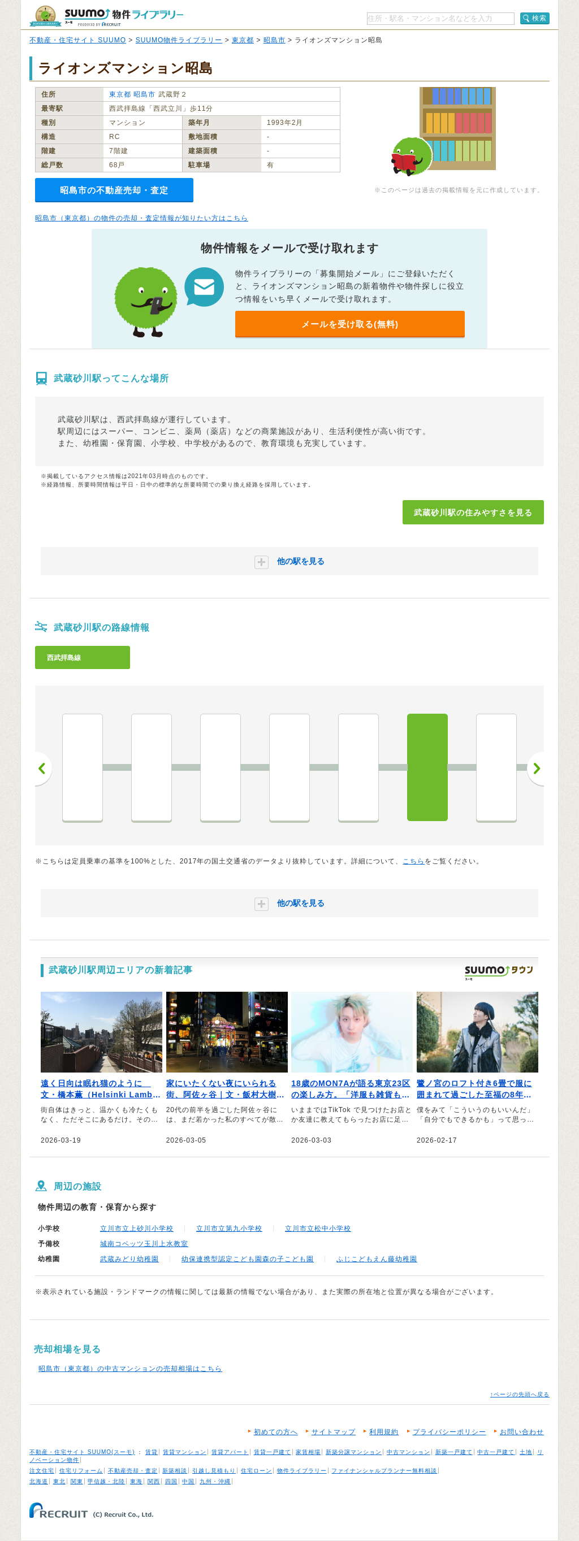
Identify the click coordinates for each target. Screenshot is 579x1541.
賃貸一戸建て (272, 1452)
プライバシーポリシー (449, 1432)
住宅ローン (256, 1471)
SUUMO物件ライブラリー (179, 40)
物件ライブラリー (302, 1471)
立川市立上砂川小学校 (137, 1228)
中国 (188, 1481)
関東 (77, 1481)
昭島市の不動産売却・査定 (114, 190)
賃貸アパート (230, 1452)
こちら (414, 861)
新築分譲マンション (354, 1452)
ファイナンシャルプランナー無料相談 (384, 1471)
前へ (43, 768)
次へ (535, 768)
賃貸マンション (184, 1452)
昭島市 (274, 40)
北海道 (38, 1481)
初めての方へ (276, 1432)
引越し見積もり (214, 1471)
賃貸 (151, 1452)
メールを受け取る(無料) (350, 324)
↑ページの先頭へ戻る (520, 1394)
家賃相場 (308, 1452)
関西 (154, 1481)
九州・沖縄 (215, 1481)
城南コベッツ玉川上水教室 (144, 1244)
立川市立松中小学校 (318, 1228)
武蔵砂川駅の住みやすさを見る (473, 512)
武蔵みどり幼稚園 (129, 1259)
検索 (539, 18)
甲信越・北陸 (106, 1481)
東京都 (243, 40)
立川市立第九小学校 (229, 1228)
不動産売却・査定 (133, 1471)
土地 (526, 1452)
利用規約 (384, 1432)
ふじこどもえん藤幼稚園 (376, 1259)
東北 (59, 1481)
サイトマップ (334, 1432)
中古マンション (408, 1452)
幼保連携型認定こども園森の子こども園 (248, 1259)
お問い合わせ (522, 1432)
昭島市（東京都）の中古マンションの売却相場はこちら (130, 1369)
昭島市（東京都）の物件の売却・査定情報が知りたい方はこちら (141, 218)
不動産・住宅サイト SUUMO (77, 40)
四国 (171, 1481)
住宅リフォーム (81, 1471)
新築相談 (174, 1471)
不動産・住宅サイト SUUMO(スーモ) (82, 1452)
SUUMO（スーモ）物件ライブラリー (106, 16)
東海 (136, 1481)
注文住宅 (41, 1471)
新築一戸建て (454, 1452)
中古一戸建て (496, 1452)
